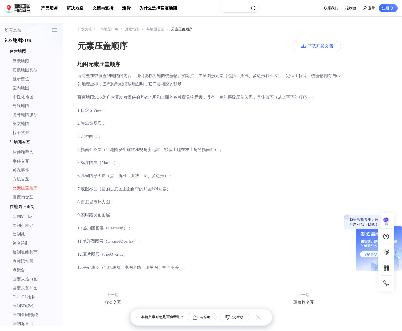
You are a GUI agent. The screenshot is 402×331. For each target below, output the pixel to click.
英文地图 (21, 123)
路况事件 (21, 170)
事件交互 (21, 161)
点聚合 (19, 270)
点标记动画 (23, 261)
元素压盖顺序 (25, 188)
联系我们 (331, 8)
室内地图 (21, 88)
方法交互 (21, 179)
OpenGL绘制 (24, 297)
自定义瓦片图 (25, 288)
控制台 (350, 8)
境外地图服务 (25, 115)
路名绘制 (21, 243)
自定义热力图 (25, 279)
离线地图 (21, 106)
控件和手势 (23, 152)
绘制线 (19, 234)
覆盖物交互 (23, 197)
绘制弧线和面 (25, 252)
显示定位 (21, 79)
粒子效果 (21, 132)
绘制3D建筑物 (25, 315)
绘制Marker (23, 216)
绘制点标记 (23, 225)
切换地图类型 (25, 70)
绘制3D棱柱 (23, 306)
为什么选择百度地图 (158, 8)
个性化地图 (23, 97)
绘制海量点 (23, 323)
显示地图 (21, 61)
